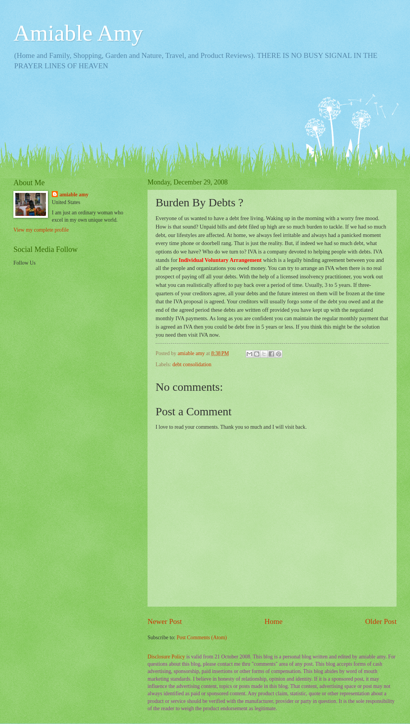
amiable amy (74, 194)
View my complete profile (41, 230)
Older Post (381, 621)
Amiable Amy (78, 33)
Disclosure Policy (166, 657)
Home (273, 621)
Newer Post (165, 621)
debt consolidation (192, 364)
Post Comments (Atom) (202, 637)
